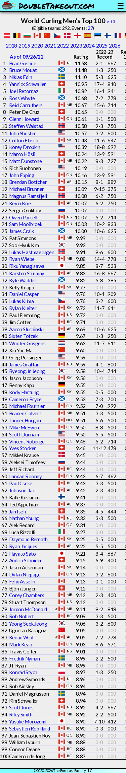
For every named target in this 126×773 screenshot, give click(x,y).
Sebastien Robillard (29, 728)
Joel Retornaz (23, 91)
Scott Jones (21, 707)
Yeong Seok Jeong (28, 624)
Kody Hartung (24, 392)
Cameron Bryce (25, 399)
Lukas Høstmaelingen (31, 252)
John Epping (22, 175)
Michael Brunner (26, 189)
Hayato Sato (22, 554)
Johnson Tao (22, 490)
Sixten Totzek (23, 336)
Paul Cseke (20, 483)
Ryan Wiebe (22, 259)
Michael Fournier (27, 406)
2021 (50, 45)
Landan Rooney (25, 476)
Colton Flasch (23, 140)
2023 (76, 45)
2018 (11, 45)
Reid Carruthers (26, 105)
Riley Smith (21, 714)
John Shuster (22, 133)
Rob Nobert (21, 616)
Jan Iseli (17, 511)
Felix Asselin (22, 581)
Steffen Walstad (26, 126)
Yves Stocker (22, 448)
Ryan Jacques (23, 546)
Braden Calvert (25, 413)
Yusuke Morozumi (27, 721)
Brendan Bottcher (28, 182)
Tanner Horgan (25, 420)
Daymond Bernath (28, 539)
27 (90, 28)
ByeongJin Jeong (27, 371)
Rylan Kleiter (23, 308)
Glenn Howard (24, 119)
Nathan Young (24, 518)
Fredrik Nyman (24, 658)
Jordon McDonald (28, 609)
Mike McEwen (24, 427)
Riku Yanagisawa (26, 266)
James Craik (21, 231)
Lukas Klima (21, 301)
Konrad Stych (23, 672)
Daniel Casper (24, 294)
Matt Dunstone (25, 161)
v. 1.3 (111, 21)
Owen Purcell (23, 217)
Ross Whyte (22, 98)
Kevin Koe (20, 203)
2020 (37, 45)
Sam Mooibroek (25, 224)
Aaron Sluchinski (26, 329)
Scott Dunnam (24, 434)
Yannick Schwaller (27, 84)
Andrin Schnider (25, 560)
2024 (88, 45)
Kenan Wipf (21, 637)
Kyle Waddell (23, 280)
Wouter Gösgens (27, 343)
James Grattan (24, 364)
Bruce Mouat (23, 70)
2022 (63, 45)
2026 (114, 45)
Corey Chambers (26, 595)
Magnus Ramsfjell (28, 196)
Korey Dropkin (24, 147)
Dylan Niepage (25, 574)
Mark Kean (20, 644)
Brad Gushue (22, 63)
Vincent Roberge (27, 441)
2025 (102, 45)
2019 (24, 45)
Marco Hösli (22, 154)
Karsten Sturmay (26, 273)
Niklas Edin (20, 77)
